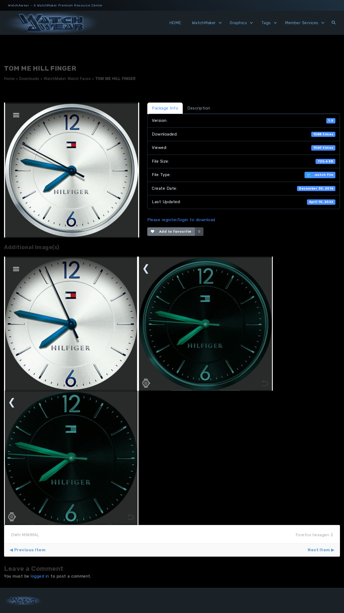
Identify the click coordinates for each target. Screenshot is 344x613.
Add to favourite (171, 231)
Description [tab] (198, 108)
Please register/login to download (181, 219)
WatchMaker (204, 22)
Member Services (301, 22)
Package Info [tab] (165, 108)
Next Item (319, 550)
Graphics (238, 22)
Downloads (29, 78)
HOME (175, 22)
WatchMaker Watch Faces (67, 78)
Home (9, 78)
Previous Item (30, 550)
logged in (40, 576)
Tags (266, 22)
